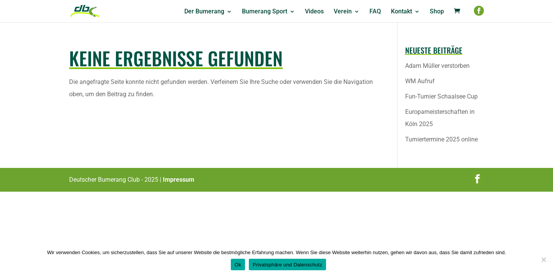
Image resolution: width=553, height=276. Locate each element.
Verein (343, 12)
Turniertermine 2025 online (441, 139)
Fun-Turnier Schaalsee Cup (441, 96)
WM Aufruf (420, 81)
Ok (238, 265)
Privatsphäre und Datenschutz (287, 265)
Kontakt (401, 12)
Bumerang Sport (264, 12)
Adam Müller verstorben (437, 65)
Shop (437, 12)
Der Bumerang (204, 12)
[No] (543, 259)
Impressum (178, 179)
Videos (314, 12)
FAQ (375, 12)
